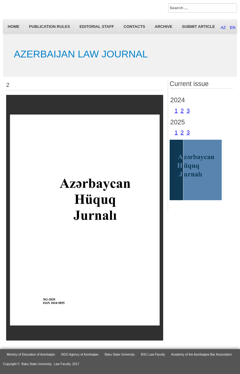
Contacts (134, 26)
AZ (224, 27)
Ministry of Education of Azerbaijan (31, 354)
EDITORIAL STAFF (97, 26)
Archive (163, 26)
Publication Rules (49, 26)
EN (232, 27)
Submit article (198, 26)
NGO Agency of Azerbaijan (80, 354)
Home (13, 26)
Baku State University (120, 354)
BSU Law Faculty (153, 354)
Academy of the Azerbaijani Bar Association (201, 354)
